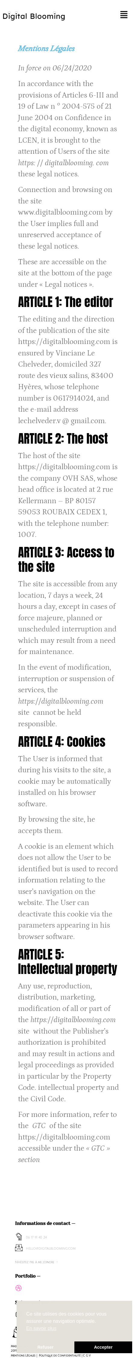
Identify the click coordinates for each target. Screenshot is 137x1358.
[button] (124, 15)
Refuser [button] (45, 1347)
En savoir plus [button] (41, 1328)
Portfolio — (27, 1276)
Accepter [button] (103, 1347)
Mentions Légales (23, 1355)
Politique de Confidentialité (59, 1355)
